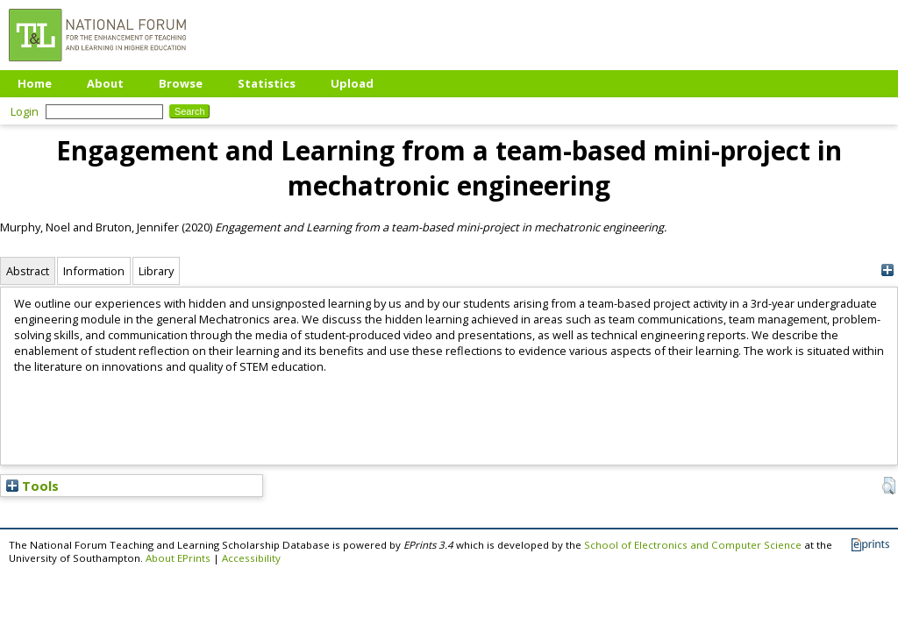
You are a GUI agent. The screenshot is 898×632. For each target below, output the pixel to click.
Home (35, 83)
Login (25, 111)
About (105, 83)
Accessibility (251, 558)
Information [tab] (94, 271)
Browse (181, 83)
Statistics (267, 83)
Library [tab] (156, 271)
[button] (888, 485)
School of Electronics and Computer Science (693, 544)
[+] (887, 270)
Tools (32, 485)
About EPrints (178, 558)
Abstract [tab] (27, 271)
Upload (352, 83)
